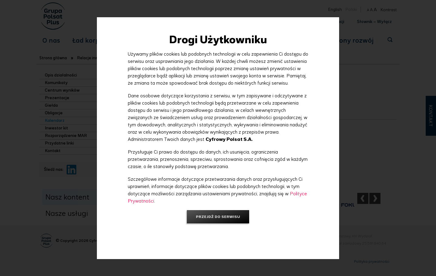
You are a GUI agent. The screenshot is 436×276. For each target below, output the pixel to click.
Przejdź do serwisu (218, 216)
